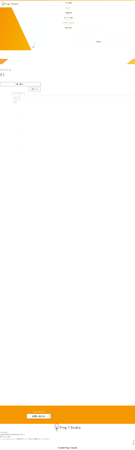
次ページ (34, 101)
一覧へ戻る (20, 96)
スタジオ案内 (68, 4)
